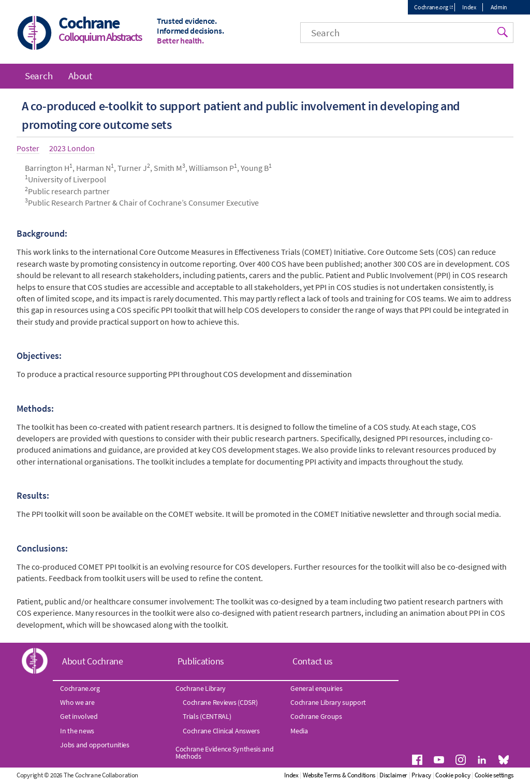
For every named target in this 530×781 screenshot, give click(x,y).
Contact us (312, 661)
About (80, 75)
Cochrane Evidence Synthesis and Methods (224, 752)
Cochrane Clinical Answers (221, 730)
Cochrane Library (200, 688)
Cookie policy (452, 775)
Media (299, 730)
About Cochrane (92, 661)
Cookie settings (494, 775)
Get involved (78, 716)
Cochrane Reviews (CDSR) (220, 702)
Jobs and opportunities (94, 744)
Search (38, 75)
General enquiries (316, 688)
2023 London (72, 148)
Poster (28, 148)
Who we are (77, 702)
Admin (499, 7)
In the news (77, 730)
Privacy (421, 775)
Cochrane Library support (328, 702)
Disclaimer (393, 775)
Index (469, 7)
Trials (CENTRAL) (207, 716)
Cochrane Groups (316, 716)
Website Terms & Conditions (339, 775)
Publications (201, 661)
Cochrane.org (431, 7)
